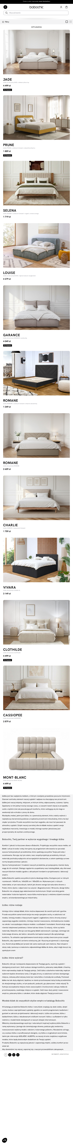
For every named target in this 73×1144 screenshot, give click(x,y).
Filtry (5, 22)
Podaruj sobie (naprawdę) (36, 1)
